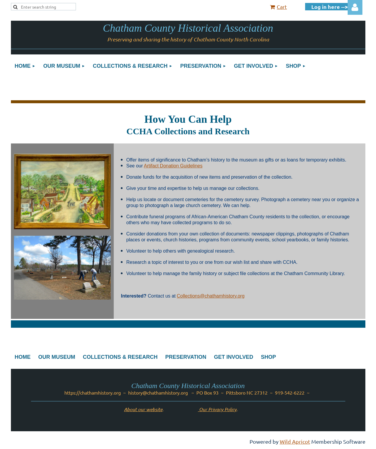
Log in (355, 7)
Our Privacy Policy (217, 409)
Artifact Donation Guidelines (173, 165)
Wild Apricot (295, 441)
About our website (143, 409)
